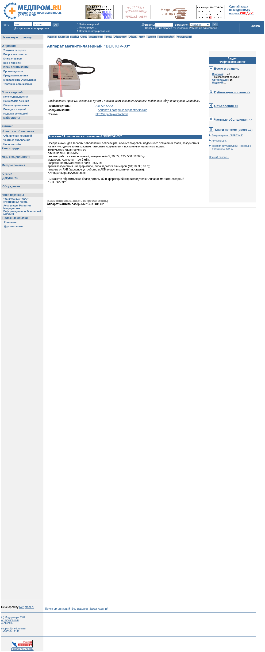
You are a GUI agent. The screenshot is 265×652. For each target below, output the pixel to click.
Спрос (83, 36)
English (255, 25)
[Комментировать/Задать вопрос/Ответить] (77, 200)
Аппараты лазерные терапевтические (122, 110)
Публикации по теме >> (232, 92)
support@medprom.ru (13, 628)
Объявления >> (226, 106)
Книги (141, 36)
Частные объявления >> (233, 119)
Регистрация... (87, 27)
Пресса (108, 36)
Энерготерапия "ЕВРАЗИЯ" (227, 135)
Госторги (151, 36)
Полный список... (219, 157)
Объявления (120, 36)
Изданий (217, 82)
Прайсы (74, 36)
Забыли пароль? (89, 24)
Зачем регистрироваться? (94, 31)
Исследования (184, 36)
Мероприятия (95, 36)
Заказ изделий (98, 608)
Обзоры (133, 36)
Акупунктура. (219, 140)
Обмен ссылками (22, 648)
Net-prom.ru (26, 607)
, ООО (104, 105)
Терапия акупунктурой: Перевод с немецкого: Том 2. (231, 147)
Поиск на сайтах (166, 36)
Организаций (220, 79)
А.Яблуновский (10, 620)
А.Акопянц (7, 622)
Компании (63, 36)
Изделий (217, 74)
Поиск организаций (57, 608)
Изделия (52, 36)
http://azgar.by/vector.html (112, 114)
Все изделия (80, 608)
